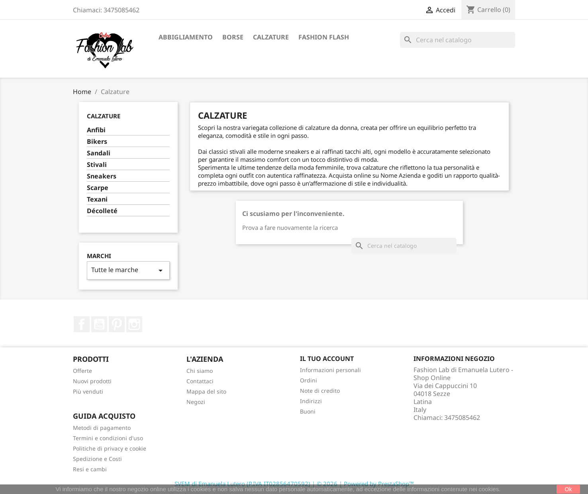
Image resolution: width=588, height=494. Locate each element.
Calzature (271, 37)
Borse (232, 37)
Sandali (98, 153)
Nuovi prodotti (92, 381)
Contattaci (200, 381)
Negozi (195, 402)
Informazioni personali (330, 370)
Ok (568, 489)
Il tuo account (327, 358)
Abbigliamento (186, 37)
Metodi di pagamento (102, 427)
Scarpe (97, 188)
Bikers (97, 141)
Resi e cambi (90, 469)
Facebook (82, 324)
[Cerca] (457, 40)
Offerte (82, 370)
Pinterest (117, 324)
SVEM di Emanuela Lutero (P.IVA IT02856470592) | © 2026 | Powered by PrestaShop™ (294, 484)
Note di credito (320, 390)
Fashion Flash (323, 37)
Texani (97, 199)
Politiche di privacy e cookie (109, 448)
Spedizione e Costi (97, 459)
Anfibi (96, 130)
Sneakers (101, 176)
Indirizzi (311, 401)
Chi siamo (199, 370)
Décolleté (102, 211)
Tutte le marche (128, 270)
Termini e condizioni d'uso (108, 438)
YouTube (99, 324)
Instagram (134, 324)
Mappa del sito (206, 391)
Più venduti (88, 391)
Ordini (308, 380)
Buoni (308, 411)
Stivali (97, 165)
